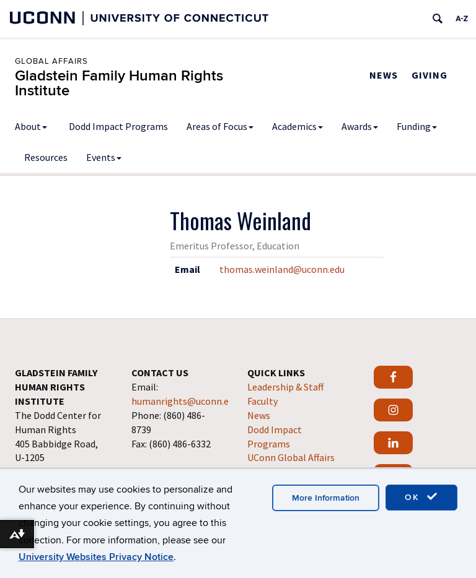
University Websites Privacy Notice (96, 557)
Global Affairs (51, 61)
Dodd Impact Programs (118, 126)
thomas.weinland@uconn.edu (282, 269)
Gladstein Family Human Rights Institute (119, 83)
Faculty (262, 401)
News (383, 75)
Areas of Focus (220, 126)
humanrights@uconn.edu (185, 401)
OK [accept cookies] (421, 497)
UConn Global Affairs (291, 457)
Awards (360, 126)
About (31, 126)
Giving (429, 75)
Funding (417, 126)
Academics (297, 126)
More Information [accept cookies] (325, 498)
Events (103, 157)
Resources (46, 157)
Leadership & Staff (285, 387)
